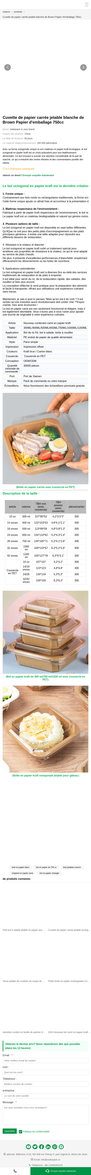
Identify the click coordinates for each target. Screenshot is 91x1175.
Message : (10, 1102)
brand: (6, 129)
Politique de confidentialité (36, 1131)
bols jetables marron (72, 867)
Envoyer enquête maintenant (38, 175)
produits (18, 11)
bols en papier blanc (20, 867)
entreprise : (9, 1090)
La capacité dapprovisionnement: (19, 143)
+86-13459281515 (53, 1165)
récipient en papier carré (22, 873)
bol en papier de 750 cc (46, 867)
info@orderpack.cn (50, 1159)
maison (6, 11)
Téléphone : (10, 1079)
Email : (7, 1055)
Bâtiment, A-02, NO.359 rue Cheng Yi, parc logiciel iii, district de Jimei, (52, 1154)
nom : (6, 1067)
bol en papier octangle (49, 873)
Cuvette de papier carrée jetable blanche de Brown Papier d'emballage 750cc (42, 17)
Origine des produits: (13, 134)
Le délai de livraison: (13, 138)
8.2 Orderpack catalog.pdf (20, 168)
